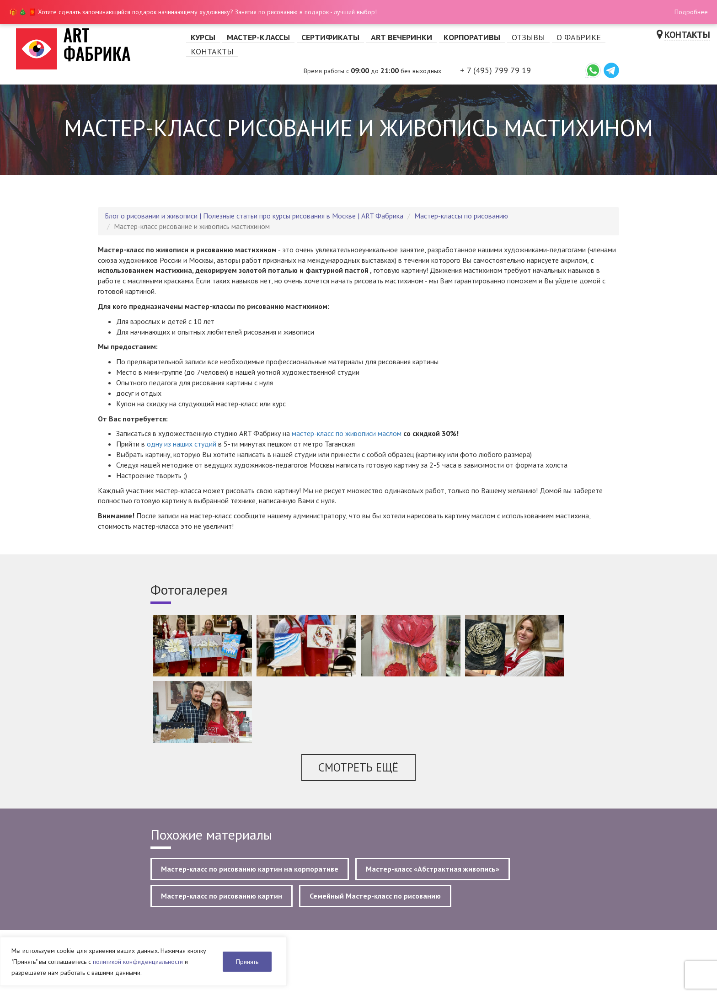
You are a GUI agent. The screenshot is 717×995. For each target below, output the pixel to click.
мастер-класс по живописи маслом (346, 433)
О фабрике (578, 37)
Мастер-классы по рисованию (461, 215)
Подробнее (691, 12)
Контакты (212, 51)
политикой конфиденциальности (138, 962)
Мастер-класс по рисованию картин (221, 895)
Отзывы (528, 37)
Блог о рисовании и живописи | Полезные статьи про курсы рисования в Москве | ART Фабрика (254, 215)
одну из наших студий (181, 443)
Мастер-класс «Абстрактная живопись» (432, 868)
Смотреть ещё (358, 767)
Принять (247, 962)
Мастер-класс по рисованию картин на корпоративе (249, 868)
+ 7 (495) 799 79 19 (495, 70)
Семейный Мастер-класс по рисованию (375, 895)
